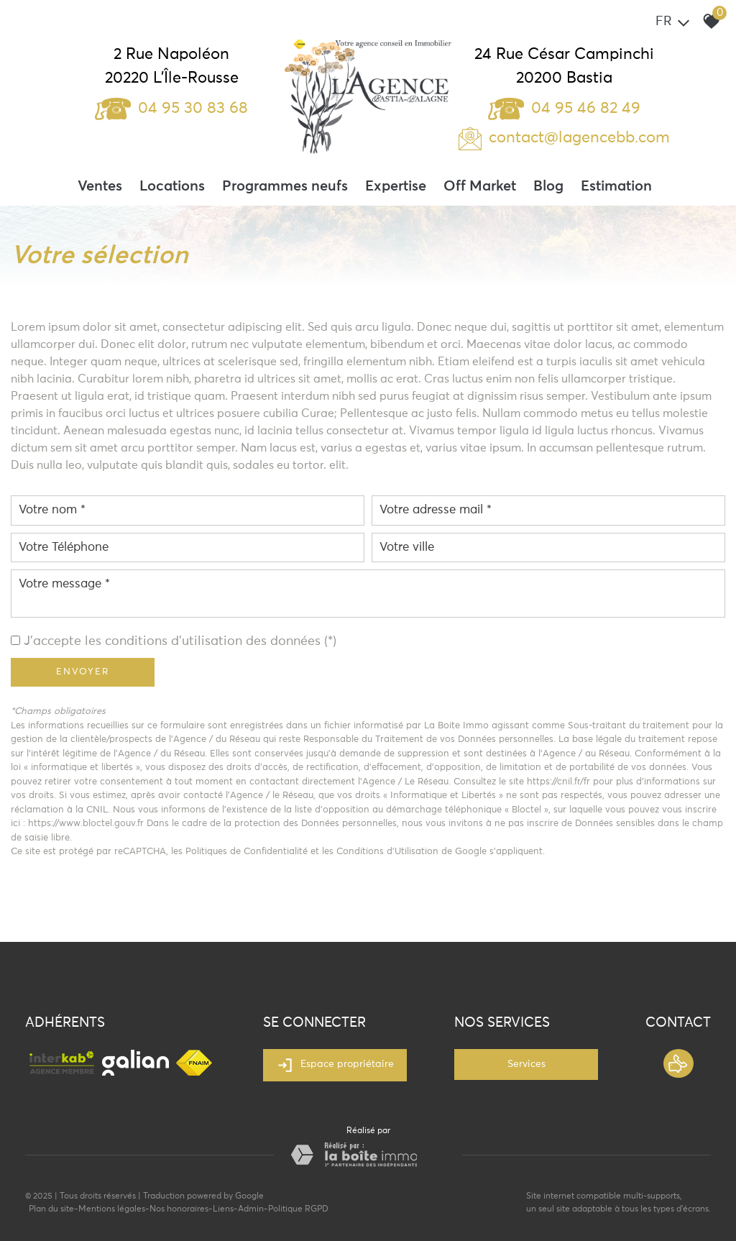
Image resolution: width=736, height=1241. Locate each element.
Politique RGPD (298, 1209)
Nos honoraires (179, 1209)
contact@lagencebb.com (579, 138)
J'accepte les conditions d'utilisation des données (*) (180, 641)
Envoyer (82, 672)
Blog (548, 186)
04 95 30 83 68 (171, 109)
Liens (223, 1209)
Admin (251, 1209)
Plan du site (51, 1209)
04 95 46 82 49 (564, 109)
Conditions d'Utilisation (387, 851)
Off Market (479, 186)
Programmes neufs (285, 186)
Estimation (616, 186)
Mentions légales (111, 1209)
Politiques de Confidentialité (246, 851)
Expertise (395, 186)
